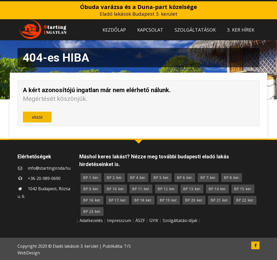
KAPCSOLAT (150, 30)
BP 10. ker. (115, 188)
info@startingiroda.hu (49, 168)
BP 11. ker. (141, 188)
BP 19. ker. (168, 200)
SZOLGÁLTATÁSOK (195, 30)
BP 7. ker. (208, 177)
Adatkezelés (91, 220)
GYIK (153, 220)
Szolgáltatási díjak (180, 220)
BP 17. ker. (117, 200)
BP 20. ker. (194, 200)
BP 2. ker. (114, 177)
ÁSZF (140, 220)
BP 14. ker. (217, 188)
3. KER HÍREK (240, 30)
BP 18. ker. (143, 200)
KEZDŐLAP (114, 30)
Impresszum (119, 220)
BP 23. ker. (92, 211)
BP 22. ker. (245, 200)
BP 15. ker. (243, 188)
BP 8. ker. (231, 177)
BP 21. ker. (219, 200)
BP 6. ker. (185, 177)
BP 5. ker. (161, 177)
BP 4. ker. (138, 177)
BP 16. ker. (92, 200)
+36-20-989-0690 (44, 178)
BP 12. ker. (166, 188)
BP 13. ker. (192, 188)
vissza (37, 117)
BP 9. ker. (91, 188)
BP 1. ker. (91, 177)
